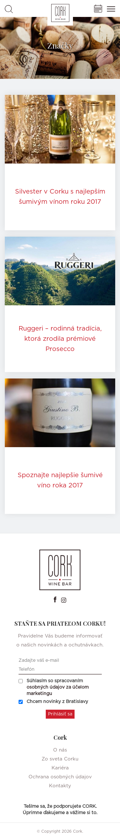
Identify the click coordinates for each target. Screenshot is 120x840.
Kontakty (60, 785)
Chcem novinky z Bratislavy (53, 701)
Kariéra (60, 768)
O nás (60, 750)
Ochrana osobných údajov (60, 777)
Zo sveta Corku (60, 759)
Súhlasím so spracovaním (54, 687)
